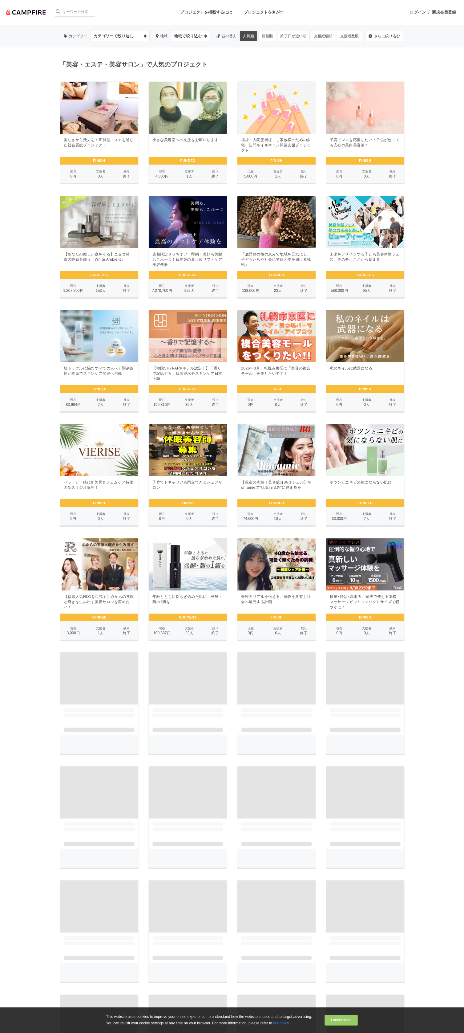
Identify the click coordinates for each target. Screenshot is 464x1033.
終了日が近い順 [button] (293, 36)
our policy (280, 1023)
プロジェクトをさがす (264, 12)
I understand (341, 1020)
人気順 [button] (248, 36)
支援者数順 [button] (349, 36)
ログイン (418, 12)
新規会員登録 (444, 12)
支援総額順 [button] (323, 36)
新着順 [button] (267, 36)
